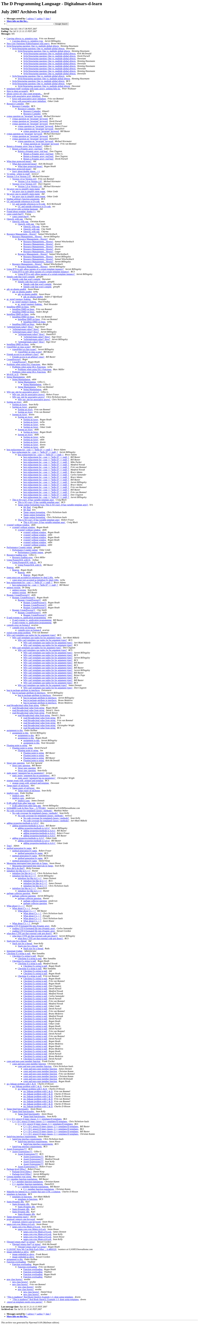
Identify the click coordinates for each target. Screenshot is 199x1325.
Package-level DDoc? (17, 1169)
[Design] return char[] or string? (21, 1242)
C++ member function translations (22, 1179)
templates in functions (17, 1194)
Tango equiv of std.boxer (18, 785)
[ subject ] (30, 18)
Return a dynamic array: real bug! (27, 149)
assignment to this (15, 730)
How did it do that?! (16, 868)
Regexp (10, 567)
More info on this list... (17, 21)
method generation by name (19, 848)
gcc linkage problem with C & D (21, 1084)
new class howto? (15, 1279)
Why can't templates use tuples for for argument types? (31, 635)
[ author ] (40, 18)
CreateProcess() (14, 359)
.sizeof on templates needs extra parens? (25, 1302)
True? (9, 846)
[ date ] (48, 18)
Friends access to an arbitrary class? (23, 354)
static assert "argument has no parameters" (26, 773)
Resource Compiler (15, 104)
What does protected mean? (19, 161)
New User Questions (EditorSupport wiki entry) (28, 43)
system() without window (18, 525)
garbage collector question (19, 893)
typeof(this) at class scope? (19, 347)
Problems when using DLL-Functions (24, 364)
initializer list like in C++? (19, 871)
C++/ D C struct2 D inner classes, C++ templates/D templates (34, 1119)
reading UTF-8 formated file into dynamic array (28, 926)
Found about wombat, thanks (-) (21, 211)
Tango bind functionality (18, 1109)
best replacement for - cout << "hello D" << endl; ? (30, 449)
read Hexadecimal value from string (23, 705)
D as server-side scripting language (23, 209)
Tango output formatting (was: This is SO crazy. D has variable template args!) (53, 505)
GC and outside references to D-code (23, 201)
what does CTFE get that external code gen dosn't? (29, 933)
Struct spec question (16, 763)
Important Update (15, 951)
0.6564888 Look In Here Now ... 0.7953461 (26, 808)
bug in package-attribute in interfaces (23, 690)
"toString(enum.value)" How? (20, 327)
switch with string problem (19, 632)
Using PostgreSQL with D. (19, 560)
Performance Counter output (20, 547)
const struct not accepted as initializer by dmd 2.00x (30, 577)
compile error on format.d (18, 625)
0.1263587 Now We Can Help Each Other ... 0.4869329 (32, 1249)
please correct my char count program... (25, 93)
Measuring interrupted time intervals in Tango (27, 863)
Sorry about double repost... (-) (26, 171)
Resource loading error (17, 555)
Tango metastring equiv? (18, 1217)
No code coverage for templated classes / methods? (30, 810)
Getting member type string (19, 1176)
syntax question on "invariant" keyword (25, 116)
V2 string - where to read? (19, 174)
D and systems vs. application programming (26, 617)
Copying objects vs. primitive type (22, 38)
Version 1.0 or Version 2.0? (19, 176)
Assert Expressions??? (17, 1149)
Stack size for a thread (17, 941)
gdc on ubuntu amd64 (17, 289)
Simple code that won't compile (21, 276)
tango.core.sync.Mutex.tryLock (21, 1224)
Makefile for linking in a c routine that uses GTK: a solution (34, 1191)
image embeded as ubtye (18, 1252)
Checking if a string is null (19, 953)
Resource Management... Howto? (22, 234)
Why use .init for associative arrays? (23, 392)
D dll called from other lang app (21, 803)
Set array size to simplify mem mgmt (23, 189)
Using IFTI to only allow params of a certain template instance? (35, 269)
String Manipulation (16, 377)
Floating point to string (17, 745)
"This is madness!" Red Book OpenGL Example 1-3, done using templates (40, 1297)
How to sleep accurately (18, 91)
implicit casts (13, 793)
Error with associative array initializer (24, 96)
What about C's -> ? (16, 906)
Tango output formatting (34, 512)
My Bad (27, 507)
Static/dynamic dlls (15, 1201)
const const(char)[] (15, 214)
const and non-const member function (24, 1061)
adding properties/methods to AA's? (23, 823)
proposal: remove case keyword (21, 1219)
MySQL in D (13, 374)
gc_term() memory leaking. (19, 299)
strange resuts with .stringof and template (25, 780)
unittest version (14, 587)
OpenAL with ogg (15, 219)
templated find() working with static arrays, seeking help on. (34, 88)
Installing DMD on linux (18, 307)
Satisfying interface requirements (22, 1136)
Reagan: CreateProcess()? (18, 595)
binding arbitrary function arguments (23, 199)
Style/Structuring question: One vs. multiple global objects (33, 46)
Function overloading (16, 1262)
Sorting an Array (14, 402)
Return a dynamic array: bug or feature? (25, 146)
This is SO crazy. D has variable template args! (33, 500)
